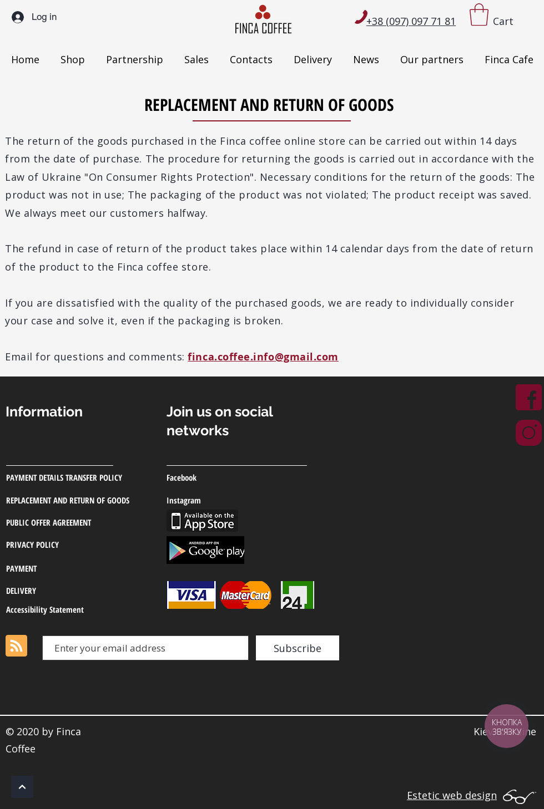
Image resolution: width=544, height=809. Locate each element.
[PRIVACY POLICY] (72, 544)
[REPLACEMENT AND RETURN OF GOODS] (86, 500)
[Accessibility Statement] (59, 609)
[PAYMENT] (59, 568)
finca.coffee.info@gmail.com (263, 357)
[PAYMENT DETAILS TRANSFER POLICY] (74, 477)
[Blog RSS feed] (16, 646)
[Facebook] (220, 477)
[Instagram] (221, 500)
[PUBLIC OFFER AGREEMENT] (79, 522)
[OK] (22, 787)
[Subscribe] (297, 647)
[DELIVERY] (59, 590)
